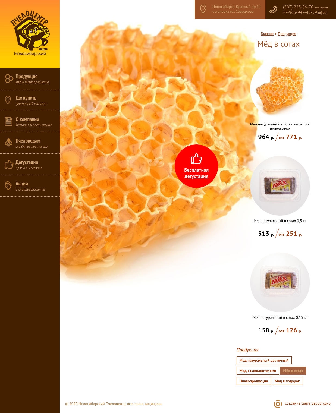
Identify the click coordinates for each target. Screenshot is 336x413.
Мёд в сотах (293, 370)
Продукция (287, 33)
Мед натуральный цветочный (264, 360)
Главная (267, 33)
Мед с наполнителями (258, 370)
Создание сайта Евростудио (308, 403)
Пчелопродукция (254, 381)
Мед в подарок (287, 381)
